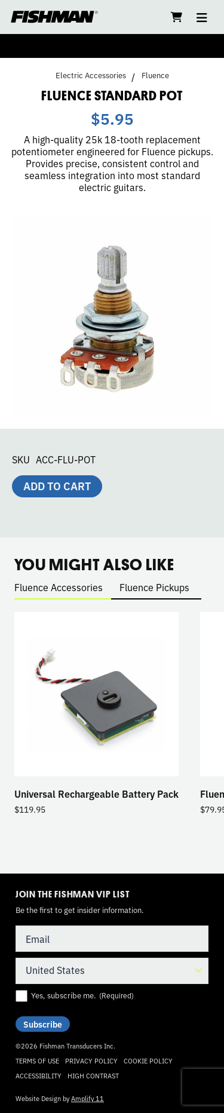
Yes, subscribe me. (82, 995)
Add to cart (57, 485)
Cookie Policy (148, 1060)
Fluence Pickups (154, 587)
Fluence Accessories (58, 587)
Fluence (155, 75)
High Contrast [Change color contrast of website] (93, 1076)
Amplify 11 (87, 1098)
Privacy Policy (91, 1060)
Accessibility (39, 1075)
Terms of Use (37, 1060)
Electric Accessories (91, 75)
